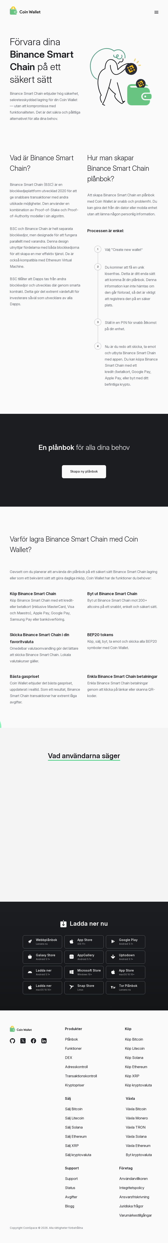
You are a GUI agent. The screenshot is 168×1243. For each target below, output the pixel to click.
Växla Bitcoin (136, 1109)
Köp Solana (134, 1057)
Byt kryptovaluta (139, 1155)
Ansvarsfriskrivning (134, 1197)
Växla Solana (136, 1136)
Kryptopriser (74, 1085)
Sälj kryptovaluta (78, 1155)
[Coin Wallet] (25, 11)
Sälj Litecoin (74, 1118)
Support (71, 1178)
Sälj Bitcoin (73, 1109)
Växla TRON (135, 1127)
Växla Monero (137, 1118)
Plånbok (71, 1039)
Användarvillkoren (133, 1178)
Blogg (69, 1206)
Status (70, 1188)
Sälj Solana (74, 1127)
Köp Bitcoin (134, 1039)
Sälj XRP (72, 1145)
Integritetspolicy (131, 1188)
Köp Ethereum (136, 1067)
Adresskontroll (76, 1067)
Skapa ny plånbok (84, 471)
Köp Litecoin (135, 1048)
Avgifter (71, 1197)
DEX (68, 1057)
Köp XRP (132, 1076)
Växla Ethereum (138, 1145)
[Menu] (156, 12)
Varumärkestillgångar (135, 1215)
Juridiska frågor (131, 1206)
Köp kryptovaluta (138, 1085)
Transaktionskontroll (81, 1076)
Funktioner (73, 1048)
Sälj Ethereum (76, 1136)
